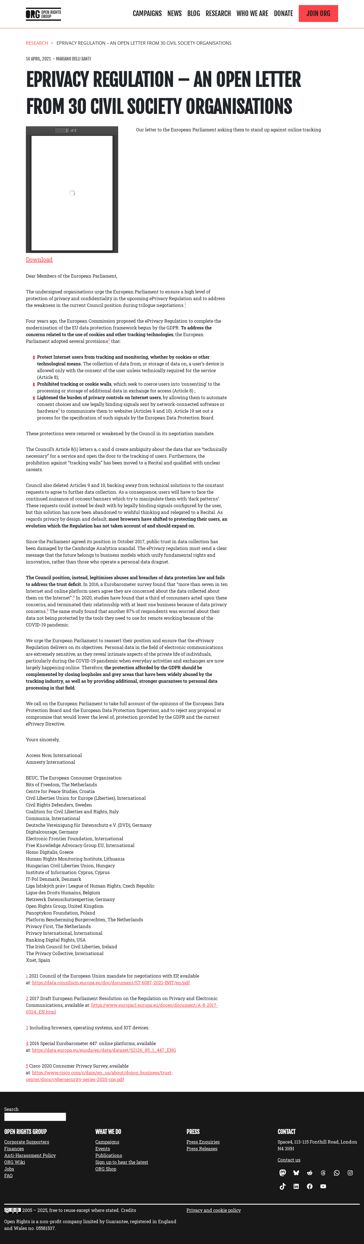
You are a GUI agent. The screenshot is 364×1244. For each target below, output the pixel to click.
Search (11, 1109)
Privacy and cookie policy (214, 1210)
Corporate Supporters (26, 1142)
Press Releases (202, 1148)
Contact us (289, 1160)
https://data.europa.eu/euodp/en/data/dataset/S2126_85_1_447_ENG (104, 1050)
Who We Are (252, 13)
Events (102, 1148)
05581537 (45, 1228)
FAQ (8, 1175)
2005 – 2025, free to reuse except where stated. (71, 1210)
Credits (128, 1210)
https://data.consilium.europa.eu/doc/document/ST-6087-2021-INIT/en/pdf (111, 982)
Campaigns (147, 13)
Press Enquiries (203, 1142)
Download (39, 259)
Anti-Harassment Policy (30, 1155)
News (174, 13)
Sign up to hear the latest (121, 1162)
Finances (14, 1148)
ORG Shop (105, 1169)
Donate (283, 13)
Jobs (9, 1169)
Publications (108, 1155)
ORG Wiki (14, 1162)
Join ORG (318, 13)
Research (218, 13)
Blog (193, 13)
